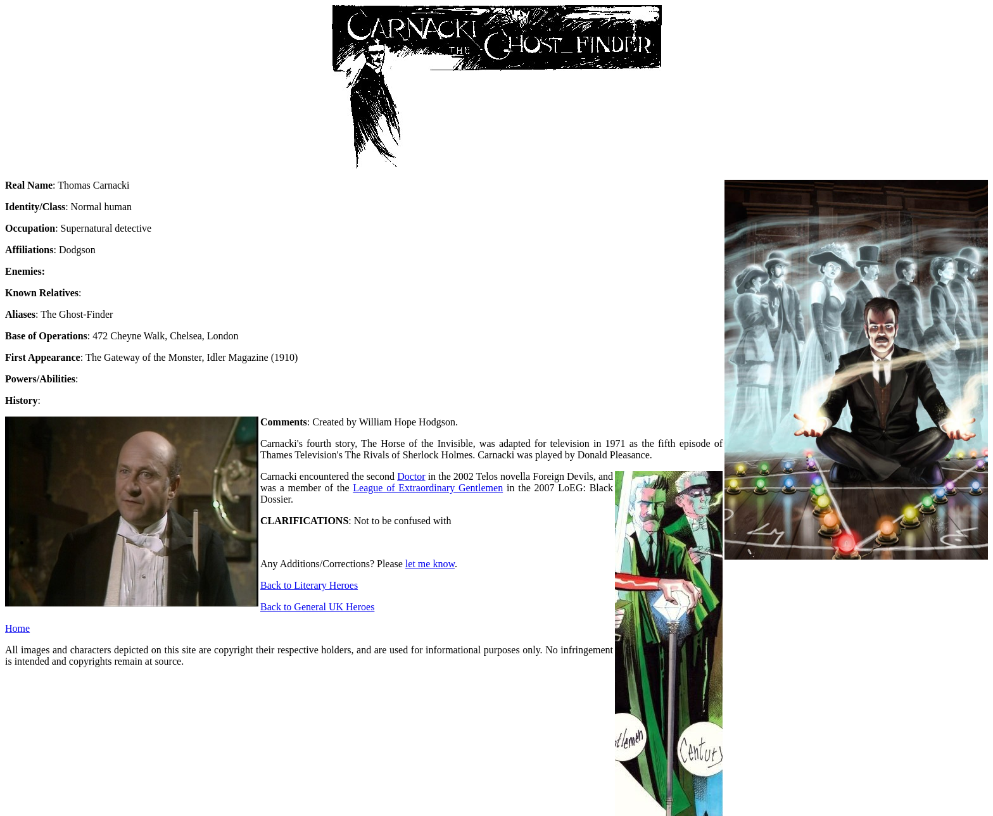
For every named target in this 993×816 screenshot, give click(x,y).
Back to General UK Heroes (317, 606)
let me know (430, 563)
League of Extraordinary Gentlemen (428, 487)
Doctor (411, 476)
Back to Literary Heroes (309, 585)
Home (17, 628)
